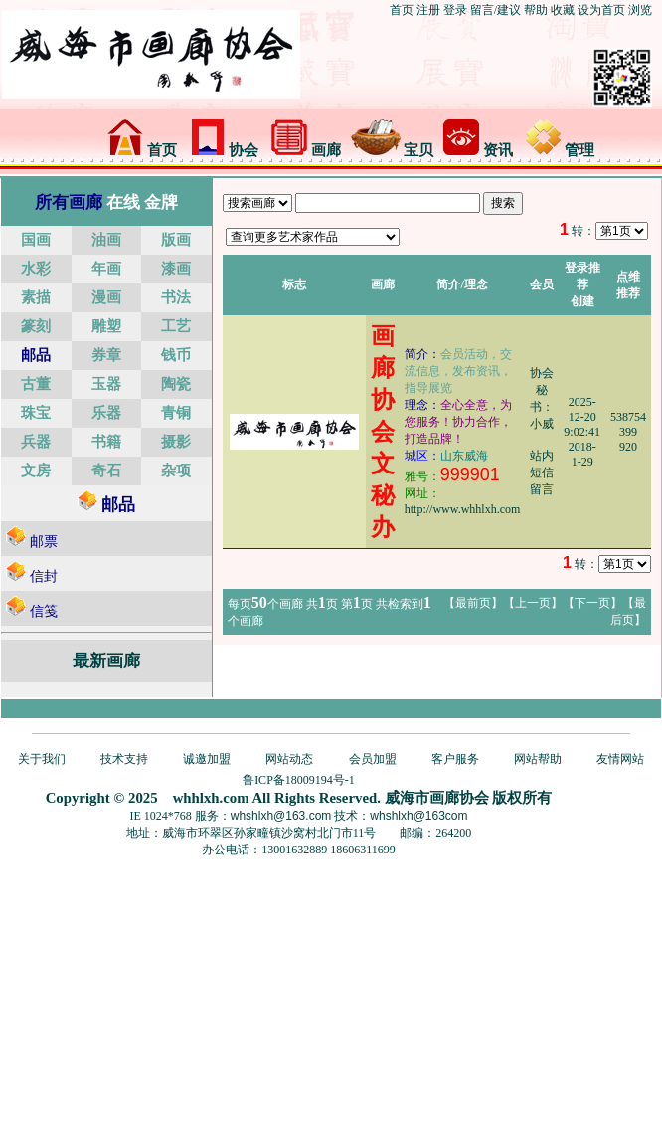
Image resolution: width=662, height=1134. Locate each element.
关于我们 (42, 759)
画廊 (306, 150)
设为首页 (601, 10)
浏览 (640, 10)
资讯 (478, 150)
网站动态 (289, 759)
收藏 (563, 10)
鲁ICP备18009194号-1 (299, 780)
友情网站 (620, 759)
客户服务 (455, 759)
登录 (455, 10)
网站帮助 (538, 759)
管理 (560, 150)
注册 (428, 10)
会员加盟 (373, 759)
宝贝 (392, 150)
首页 (402, 10)
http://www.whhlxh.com (463, 509)
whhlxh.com (211, 798)
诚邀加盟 (207, 759)
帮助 (536, 10)
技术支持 (124, 759)
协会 (224, 150)
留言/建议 (495, 10)
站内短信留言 (542, 472)
